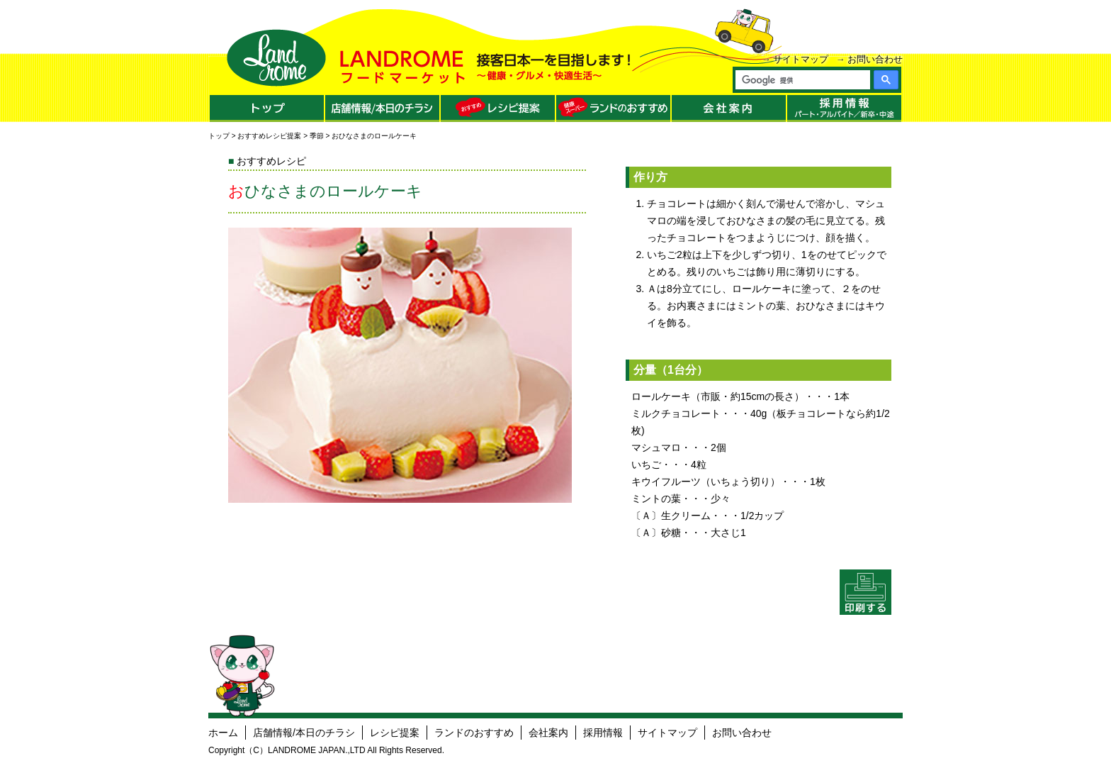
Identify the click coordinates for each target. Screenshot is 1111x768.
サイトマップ (800, 59)
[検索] (802, 80)
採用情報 (603, 732)
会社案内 (548, 732)
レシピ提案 (394, 732)
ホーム (223, 732)
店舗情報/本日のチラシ (304, 732)
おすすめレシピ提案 (269, 136)
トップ (219, 136)
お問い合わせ (875, 59)
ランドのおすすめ (474, 732)
